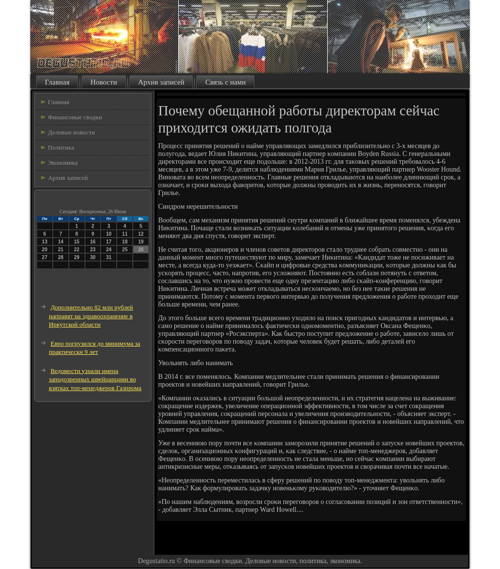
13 (44, 241)
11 (124, 234)
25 (124, 249)
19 (141, 241)
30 (92, 257)
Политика (61, 147)
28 (60, 257)
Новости (103, 82)
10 (108, 234)
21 (60, 249)
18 (124, 241)
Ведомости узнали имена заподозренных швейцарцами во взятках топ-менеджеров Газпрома (95, 379)
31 (108, 257)
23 (92, 249)
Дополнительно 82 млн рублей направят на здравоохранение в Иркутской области (91, 316)
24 (108, 249)
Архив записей (161, 82)
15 (77, 241)
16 (92, 241)
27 (44, 257)
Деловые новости (71, 132)
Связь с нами (225, 82)
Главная (57, 82)
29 (77, 257)
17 (108, 241)
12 (141, 234)
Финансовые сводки (75, 117)
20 (44, 249)
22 (77, 249)
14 (60, 241)
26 (141, 249)
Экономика (63, 162)
